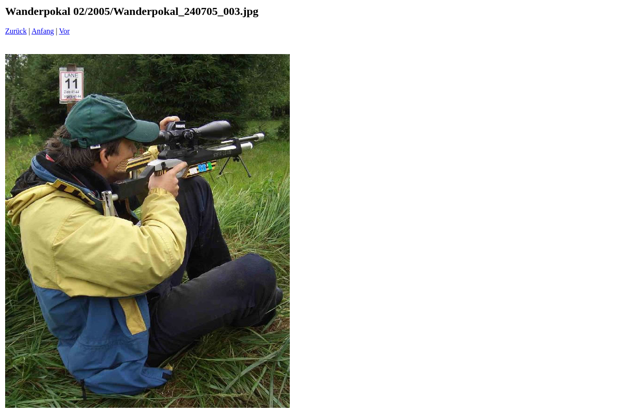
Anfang (43, 31)
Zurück (16, 31)
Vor (64, 31)
